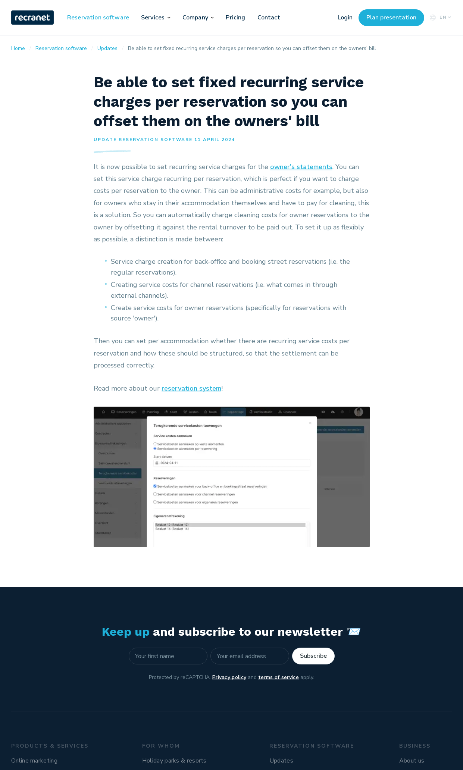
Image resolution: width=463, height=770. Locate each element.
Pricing (235, 17)
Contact (269, 17)
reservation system (191, 388)
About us (411, 761)
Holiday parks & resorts (174, 761)
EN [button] (439, 17)
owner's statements (301, 166)
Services (153, 17)
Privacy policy (229, 677)
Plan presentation (391, 17)
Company (195, 17)
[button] (169, 17)
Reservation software (98, 17)
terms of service (278, 677)
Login (345, 17)
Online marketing (34, 761)
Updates (281, 761)
